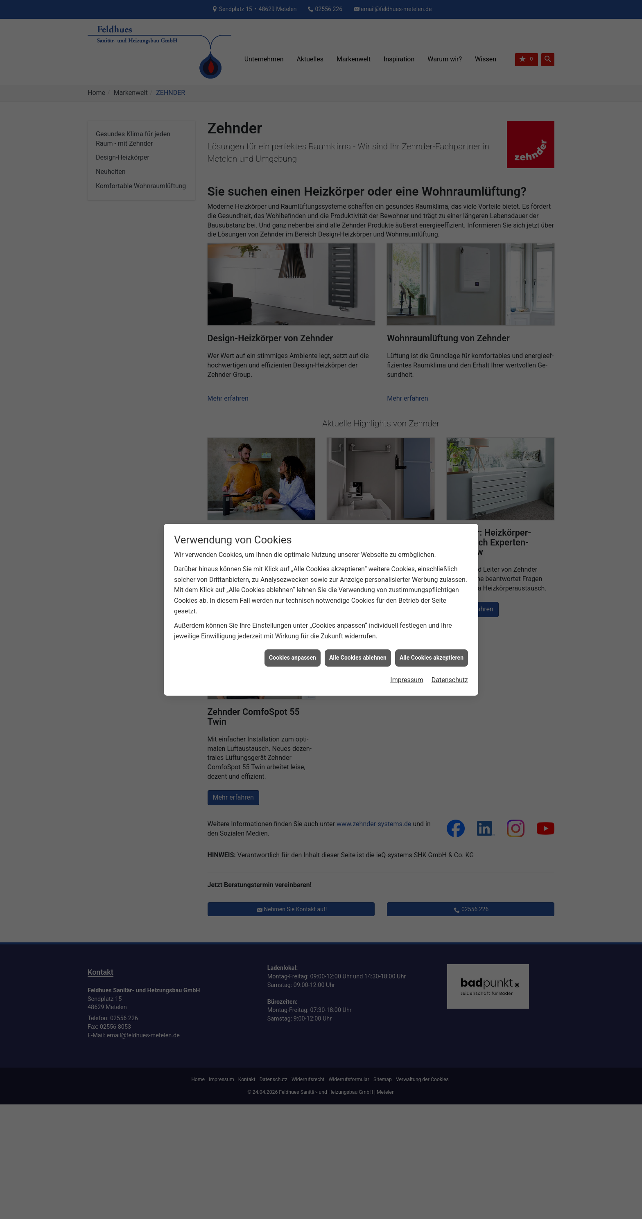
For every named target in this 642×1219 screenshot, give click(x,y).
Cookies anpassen (292, 657)
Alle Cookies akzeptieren (431, 657)
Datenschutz (450, 680)
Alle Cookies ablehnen (358, 657)
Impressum (406, 680)
